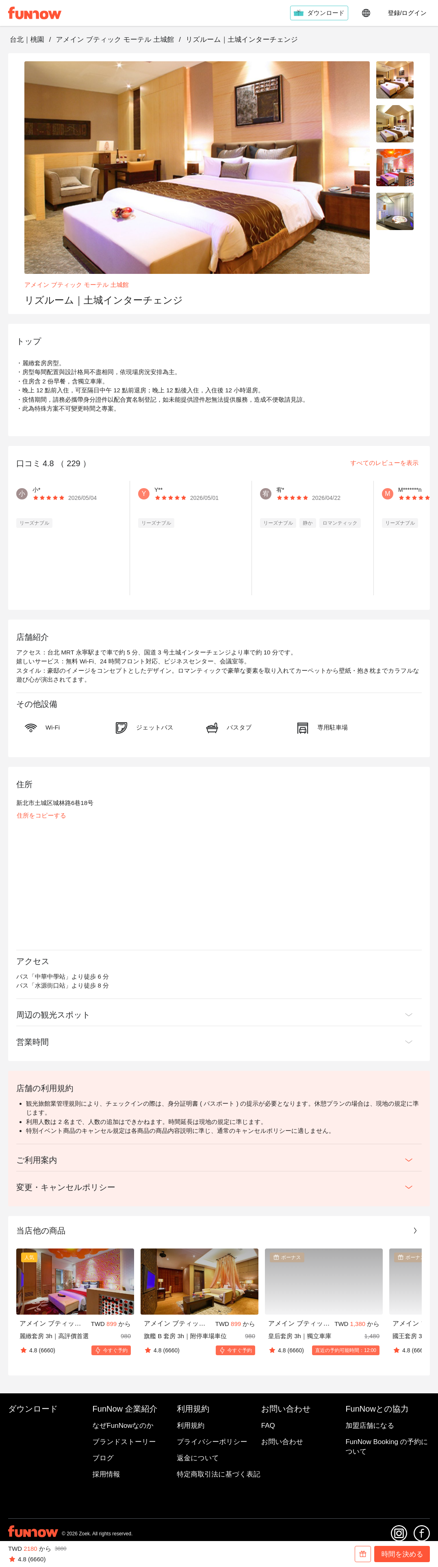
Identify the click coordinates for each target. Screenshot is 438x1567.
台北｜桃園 (27, 39)
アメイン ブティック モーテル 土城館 (115, 39)
